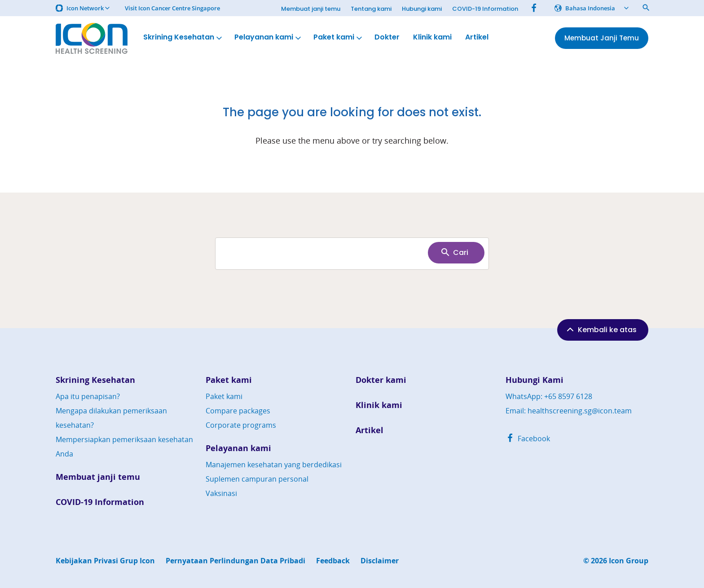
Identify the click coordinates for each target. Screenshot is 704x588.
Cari (454, 252)
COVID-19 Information (485, 8)
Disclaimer (380, 561)
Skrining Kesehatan (183, 37)
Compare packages (238, 411)
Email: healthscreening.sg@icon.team (569, 411)
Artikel (476, 37)
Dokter (387, 37)
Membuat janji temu (310, 8)
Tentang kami (371, 8)
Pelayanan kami (268, 37)
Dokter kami (381, 380)
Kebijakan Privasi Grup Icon (105, 561)
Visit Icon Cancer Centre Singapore (172, 8)
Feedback (333, 561)
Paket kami (338, 37)
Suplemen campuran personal (257, 479)
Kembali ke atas (601, 329)
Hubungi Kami (534, 380)
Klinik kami (432, 37)
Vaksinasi (221, 493)
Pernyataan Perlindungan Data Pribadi (235, 561)
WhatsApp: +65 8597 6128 (549, 396)
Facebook (528, 438)
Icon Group (628, 561)
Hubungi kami (422, 8)
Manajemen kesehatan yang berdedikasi (274, 465)
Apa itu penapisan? (88, 396)
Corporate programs (241, 425)
